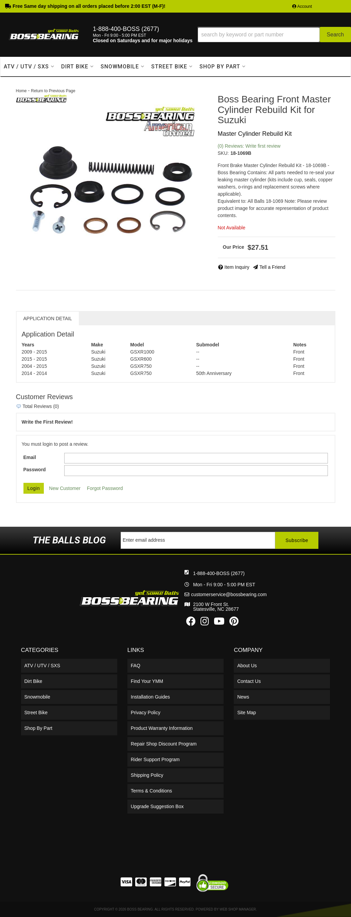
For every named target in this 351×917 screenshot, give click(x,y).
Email (29, 457)
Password (34, 469)
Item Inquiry (237, 267)
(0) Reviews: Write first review (249, 146)
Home (21, 90)
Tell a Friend (272, 267)
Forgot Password (105, 488)
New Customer (65, 488)
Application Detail (47, 318)
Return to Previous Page (53, 90)
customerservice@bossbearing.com (229, 594)
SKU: (223, 153)
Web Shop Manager (238, 909)
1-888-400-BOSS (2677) (219, 573)
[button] (274, 34)
